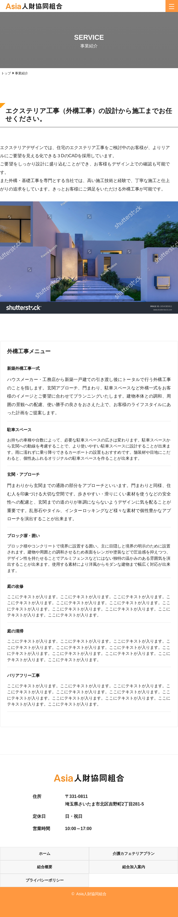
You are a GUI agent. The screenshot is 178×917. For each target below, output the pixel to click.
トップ (6, 73)
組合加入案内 (133, 867)
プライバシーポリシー (45, 880)
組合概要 (44, 867)
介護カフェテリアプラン (134, 853)
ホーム (44, 853)
